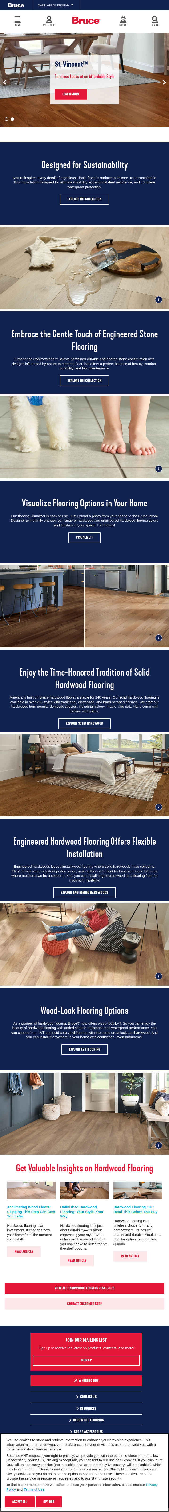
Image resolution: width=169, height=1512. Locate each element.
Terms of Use (34, 1489)
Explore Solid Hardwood (84, 723)
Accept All (19, 1502)
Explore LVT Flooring (84, 1049)
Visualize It (84, 537)
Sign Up (86, 1360)
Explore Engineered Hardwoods (84, 892)
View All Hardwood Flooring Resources (85, 1288)
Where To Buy (86, 1380)
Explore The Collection (85, 199)
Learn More (71, 94)
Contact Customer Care (84, 1304)
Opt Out (48, 1502)
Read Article (24, 1251)
